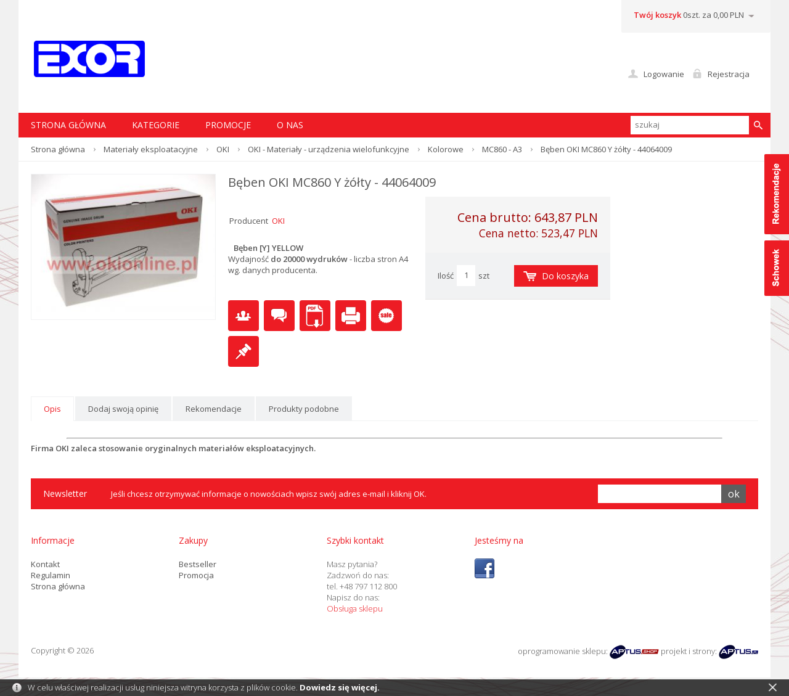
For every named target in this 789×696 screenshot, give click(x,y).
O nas (290, 125)
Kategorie (155, 125)
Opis (52, 408)
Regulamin (50, 575)
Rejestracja (729, 74)
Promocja (196, 575)
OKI (222, 149)
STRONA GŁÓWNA (68, 125)
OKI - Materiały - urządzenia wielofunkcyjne (328, 149)
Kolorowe (446, 149)
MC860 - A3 (502, 149)
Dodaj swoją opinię (123, 408)
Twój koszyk (657, 14)
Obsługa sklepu (355, 608)
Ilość (446, 275)
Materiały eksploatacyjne (151, 149)
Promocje (228, 125)
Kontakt (45, 564)
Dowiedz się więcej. (340, 687)
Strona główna (58, 149)
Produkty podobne (304, 408)
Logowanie (664, 74)
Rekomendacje (214, 408)
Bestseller (197, 564)
